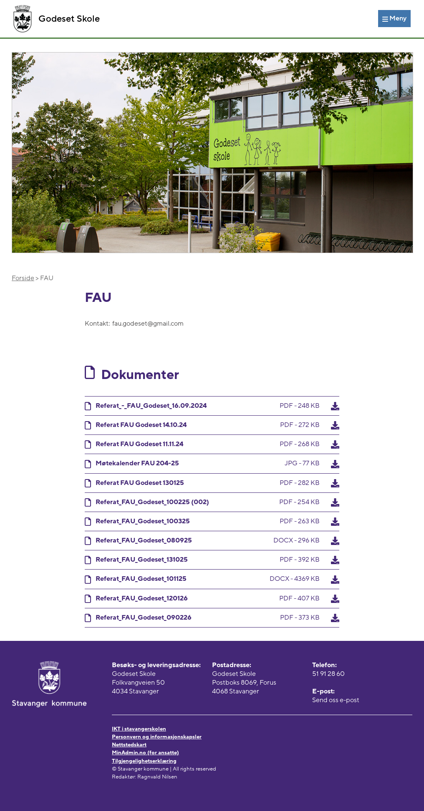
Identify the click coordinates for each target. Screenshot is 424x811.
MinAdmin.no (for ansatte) (145, 753)
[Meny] (394, 18)
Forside (23, 278)
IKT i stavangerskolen (139, 729)
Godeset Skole (56, 19)
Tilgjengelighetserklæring (144, 761)
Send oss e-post (335, 700)
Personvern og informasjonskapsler (157, 737)
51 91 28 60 (328, 674)
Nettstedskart (129, 745)
